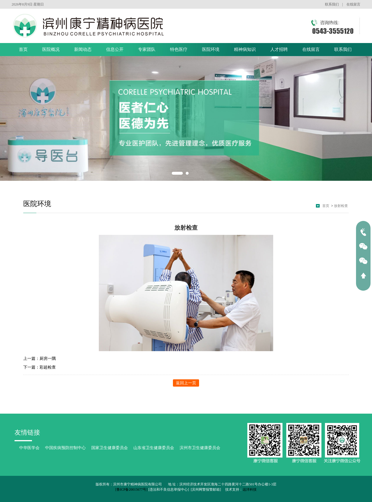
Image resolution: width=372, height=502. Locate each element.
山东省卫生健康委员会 (153, 448)
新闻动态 (83, 49)
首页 (23, 49)
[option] (186, 118)
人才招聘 (279, 49)
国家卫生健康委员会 (109, 448)
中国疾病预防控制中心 (65, 448)
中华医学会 (29, 448)
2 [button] (187, 173)
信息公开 (115, 49)
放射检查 (341, 206)
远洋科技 (250, 489)
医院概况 (51, 49)
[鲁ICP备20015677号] (131, 489)
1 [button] (177, 173)
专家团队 (146, 49)
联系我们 (332, 4)
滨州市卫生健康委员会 (200, 448)
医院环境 (210, 49)
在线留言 (353, 4)
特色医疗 (178, 49)
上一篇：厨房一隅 (39, 358)
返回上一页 (186, 383)
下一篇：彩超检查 (39, 367)
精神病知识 (245, 49)
